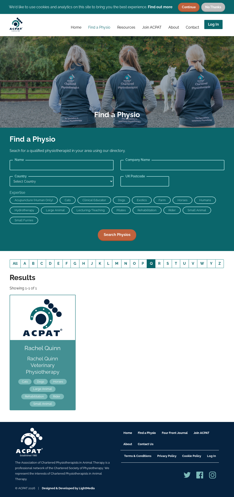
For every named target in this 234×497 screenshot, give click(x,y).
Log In (213, 24)
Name (19, 159)
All (15, 263)
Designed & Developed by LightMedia (68, 488)
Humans (205, 200)
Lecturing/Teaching (91, 210)
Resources (126, 27)
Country (21, 176)
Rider (172, 210)
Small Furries (24, 220)
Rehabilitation (147, 210)
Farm (162, 200)
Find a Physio (99, 27)
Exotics (142, 200)
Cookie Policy (191, 456)
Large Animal (55, 210)
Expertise (17, 192)
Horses (182, 200)
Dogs (121, 200)
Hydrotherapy (24, 210)
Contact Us (145, 444)
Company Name (137, 159)
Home (76, 27)
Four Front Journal (175, 433)
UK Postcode (135, 176)
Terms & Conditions (137, 456)
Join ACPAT (152, 27)
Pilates (121, 210)
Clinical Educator (94, 200)
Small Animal (197, 210)
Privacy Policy (166, 456)
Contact (192, 27)
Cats (68, 200)
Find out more (160, 7)
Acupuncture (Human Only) (34, 200)
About (173, 27)
